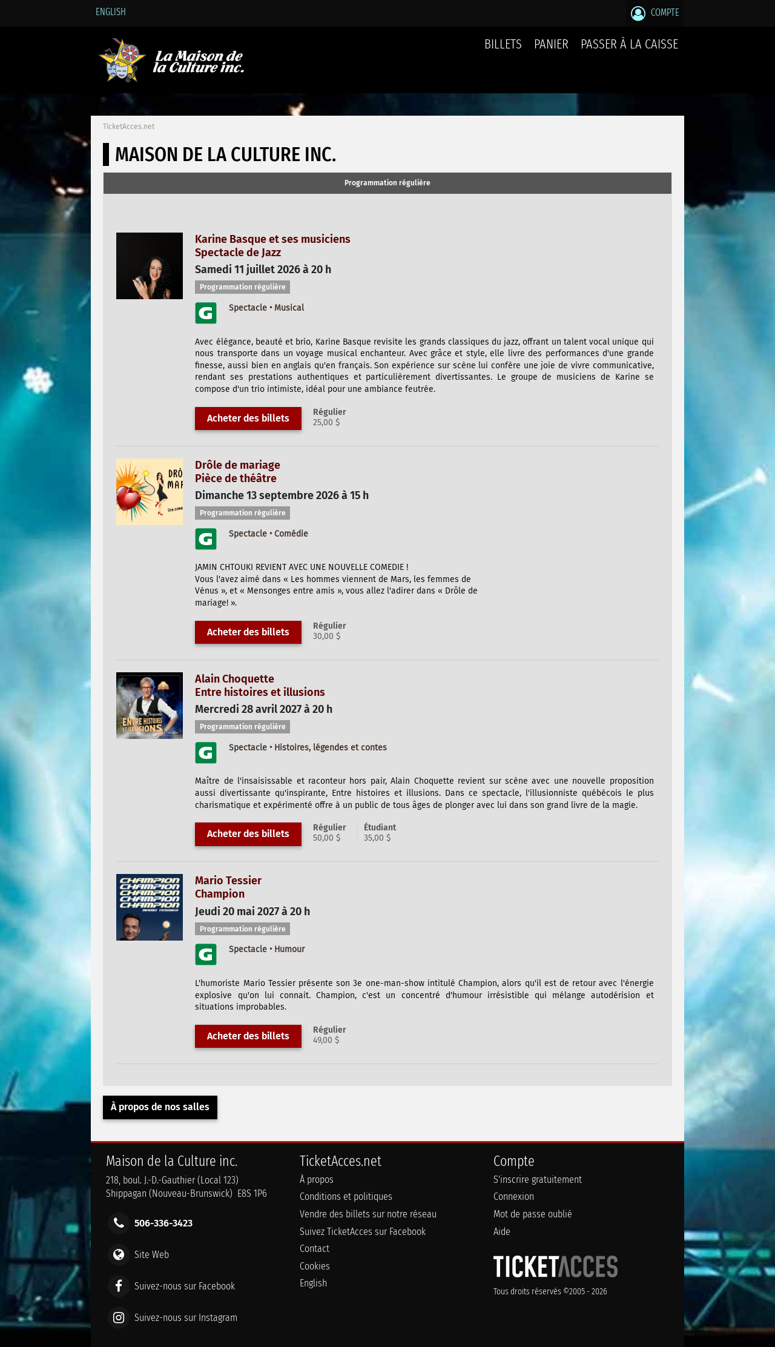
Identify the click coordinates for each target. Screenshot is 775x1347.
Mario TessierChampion (228, 887)
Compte (655, 13)
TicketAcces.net (128, 126)
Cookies (315, 1266)
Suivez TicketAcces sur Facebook (363, 1231)
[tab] (387, 183)
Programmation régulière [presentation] (387, 183)
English (111, 12)
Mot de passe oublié (532, 1214)
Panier (551, 50)
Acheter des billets (248, 418)
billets (503, 44)
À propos (317, 1179)
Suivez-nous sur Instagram (185, 1317)
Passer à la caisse (629, 44)
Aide (501, 1231)
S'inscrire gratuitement (537, 1179)
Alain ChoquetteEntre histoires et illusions (260, 685)
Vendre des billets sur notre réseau (368, 1214)
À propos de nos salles (160, 1107)
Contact (314, 1248)
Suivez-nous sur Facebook (184, 1286)
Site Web (151, 1254)
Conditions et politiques (346, 1196)
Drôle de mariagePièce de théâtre (237, 471)
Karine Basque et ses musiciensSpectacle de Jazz (273, 246)
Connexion (513, 1196)
